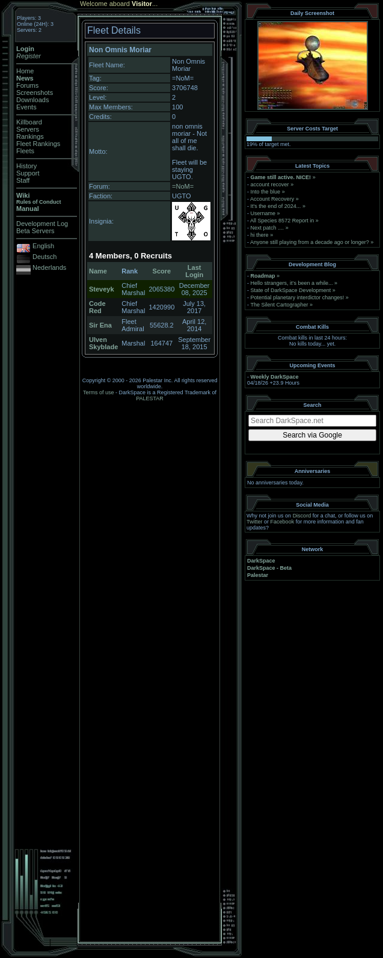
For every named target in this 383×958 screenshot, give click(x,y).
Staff (22, 180)
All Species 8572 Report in (282, 221)
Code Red (97, 307)
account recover (270, 185)
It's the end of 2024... (276, 206)
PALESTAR (150, 398)
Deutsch (44, 256)
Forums (27, 85)
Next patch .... (267, 228)
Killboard (29, 122)
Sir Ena (100, 325)
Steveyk (101, 289)
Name (98, 271)
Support (28, 173)
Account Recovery (272, 199)
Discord (302, 516)
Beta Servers (35, 230)
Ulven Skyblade (103, 343)
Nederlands (49, 267)
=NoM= (183, 186)
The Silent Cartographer (279, 305)
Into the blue (266, 192)
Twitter (255, 522)
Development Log (42, 223)
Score (162, 271)
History (26, 165)
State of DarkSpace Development (291, 290)
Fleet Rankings (38, 143)
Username (263, 213)
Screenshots (34, 92)
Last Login (194, 271)
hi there (260, 235)
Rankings (30, 136)
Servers (27, 129)
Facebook (283, 522)
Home (25, 71)
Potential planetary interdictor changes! (298, 297)
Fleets (25, 150)
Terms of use (98, 392)
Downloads (32, 99)
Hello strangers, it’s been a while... (292, 283)
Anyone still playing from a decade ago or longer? (309, 242)
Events (26, 107)
